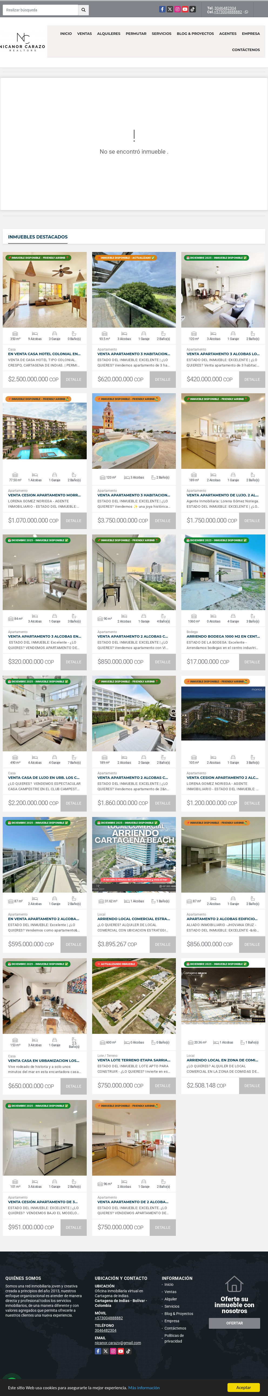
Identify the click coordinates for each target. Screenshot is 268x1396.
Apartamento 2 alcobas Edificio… (222, 919)
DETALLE (73, 379)
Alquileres (108, 33)
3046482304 (225, 8)
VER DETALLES (45, 290)
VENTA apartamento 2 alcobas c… (133, 778)
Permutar (136, 33)
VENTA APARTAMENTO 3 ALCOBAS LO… (223, 354)
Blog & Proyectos (195, 33)
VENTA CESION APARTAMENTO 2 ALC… (222, 778)
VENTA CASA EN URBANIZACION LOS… (43, 1061)
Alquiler (171, 1299)
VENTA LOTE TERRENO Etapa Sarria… (134, 1060)
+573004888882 (228, 12)
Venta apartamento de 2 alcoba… (133, 1202)
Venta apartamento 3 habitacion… (134, 354)
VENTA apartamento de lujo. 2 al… (223, 495)
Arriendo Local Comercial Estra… (134, 919)
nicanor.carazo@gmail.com (118, 1343)
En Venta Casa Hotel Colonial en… (44, 354)
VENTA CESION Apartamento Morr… (44, 495)
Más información (144, 1388)
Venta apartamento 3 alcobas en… (44, 636)
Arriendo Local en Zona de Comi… (222, 1060)
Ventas (84, 33)
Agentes (228, 33)
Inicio (66, 33)
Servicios (161, 33)
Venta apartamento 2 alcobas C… (133, 636)
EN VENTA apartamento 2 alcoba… (43, 919)
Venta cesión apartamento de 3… (43, 1202)
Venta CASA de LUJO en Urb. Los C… (43, 778)
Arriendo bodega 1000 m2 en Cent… (223, 636)
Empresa (251, 33)
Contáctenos (246, 50)
